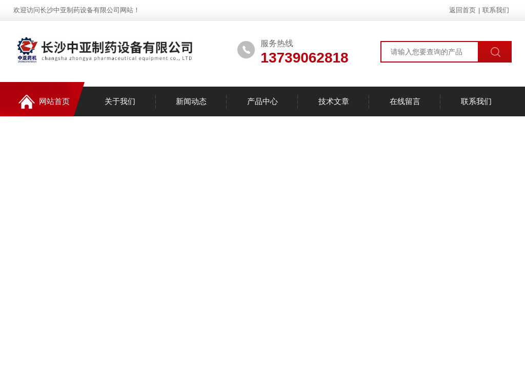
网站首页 (44, 101)
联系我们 (495, 10)
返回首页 (462, 10)
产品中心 (262, 101)
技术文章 (333, 101)
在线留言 (405, 101)
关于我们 (120, 101)
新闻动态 (191, 101)
